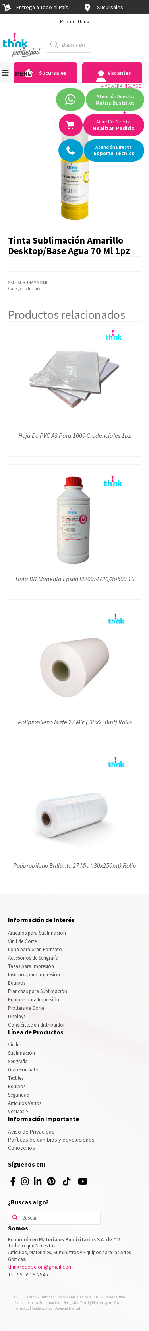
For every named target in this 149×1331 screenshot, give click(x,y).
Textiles (15, 1078)
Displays (16, 1016)
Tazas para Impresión (31, 966)
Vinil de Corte (22, 941)
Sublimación (21, 1053)
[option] (74, 21)
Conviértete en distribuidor (36, 1024)
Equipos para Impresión (33, 999)
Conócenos (21, 1147)
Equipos (16, 983)
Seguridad (18, 1094)
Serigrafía (18, 1061)
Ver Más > (18, 1111)
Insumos (132, 86)
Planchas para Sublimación (37, 991)
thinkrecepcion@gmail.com (40, 1266)
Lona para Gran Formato (35, 949)
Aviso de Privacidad (31, 1131)
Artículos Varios (24, 1103)
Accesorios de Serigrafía (33, 957)
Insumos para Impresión (34, 974)
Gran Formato (23, 1069)
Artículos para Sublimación (37, 932)
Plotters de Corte (26, 1008)
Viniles (14, 1044)
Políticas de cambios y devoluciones (51, 1139)
